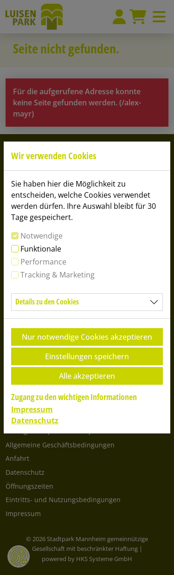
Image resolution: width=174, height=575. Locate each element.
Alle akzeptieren (87, 376)
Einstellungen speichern (87, 356)
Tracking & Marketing (57, 275)
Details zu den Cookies (47, 302)
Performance (43, 262)
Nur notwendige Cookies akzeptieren (87, 337)
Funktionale (40, 249)
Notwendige (41, 236)
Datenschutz (34, 420)
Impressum (32, 409)
